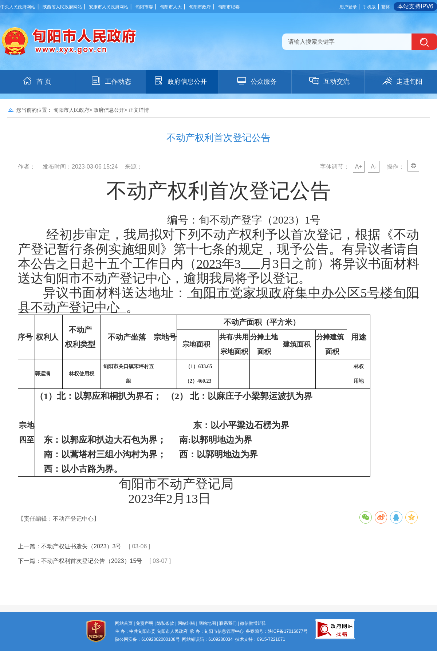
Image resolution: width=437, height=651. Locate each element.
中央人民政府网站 (17, 6)
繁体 (385, 6)
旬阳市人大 (171, 6)
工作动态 (110, 80)
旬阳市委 (144, 6)
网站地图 (207, 623)
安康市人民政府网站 (108, 6)
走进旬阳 (402, 80)
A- (374, 166)
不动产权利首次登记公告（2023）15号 (91, 561)
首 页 (36, 80)
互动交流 (329, 80)
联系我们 (228, 623)
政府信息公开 (180, 80)
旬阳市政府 (200, 6)
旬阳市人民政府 (71, 110)
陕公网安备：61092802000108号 (147, 639)
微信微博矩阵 (253, 623)
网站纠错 (186, 623)
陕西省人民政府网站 (62, 6)
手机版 (369, 6)
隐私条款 (165, 623)
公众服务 (256, 80)
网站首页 (124, 623)
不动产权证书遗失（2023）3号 (81, 546)
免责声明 (144, 623)
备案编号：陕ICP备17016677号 (276, 631)
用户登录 (348, 6)
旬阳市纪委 (229, 6)
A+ (358, 166)
